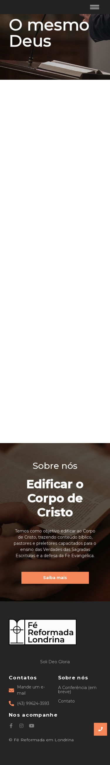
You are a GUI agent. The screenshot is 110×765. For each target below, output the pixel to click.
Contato (66, 701)
